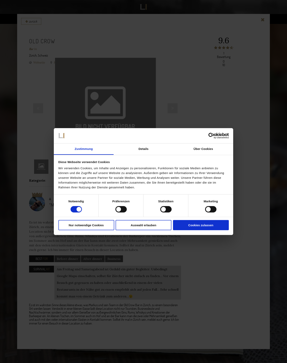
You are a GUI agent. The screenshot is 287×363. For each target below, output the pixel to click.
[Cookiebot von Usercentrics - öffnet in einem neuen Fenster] (211, 136)
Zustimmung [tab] (84, 149)
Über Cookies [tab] (203, 149)
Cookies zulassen (200, 225)
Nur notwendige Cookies (86, 225)
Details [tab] (143, 149)
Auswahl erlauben (143, 225)
